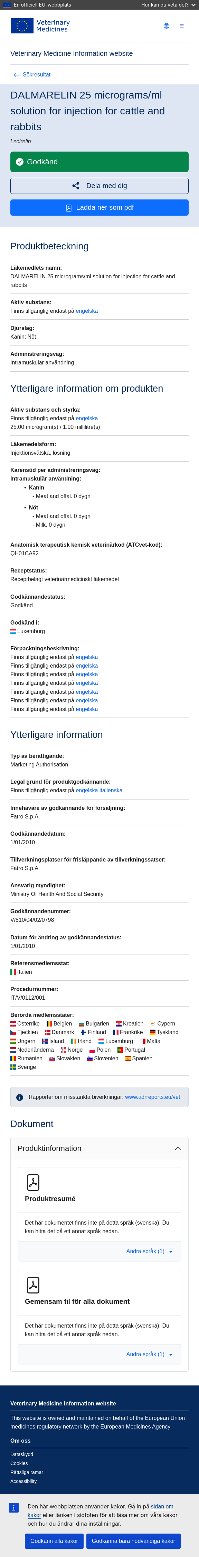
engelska (87, 311)
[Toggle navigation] (182, 26)
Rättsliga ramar (26, 1472)
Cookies (19, 1463)
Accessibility (23, 1481)
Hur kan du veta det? (168, 5)
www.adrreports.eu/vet (152, 1097)
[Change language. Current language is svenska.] (166, 26)
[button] (99, 186)
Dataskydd (21, 1454)
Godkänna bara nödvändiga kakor (133, 1541)
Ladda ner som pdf (99, 208)
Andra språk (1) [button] (149, 1251)
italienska (111, 790)
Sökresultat (31, 75)
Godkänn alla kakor (54, 1541)
